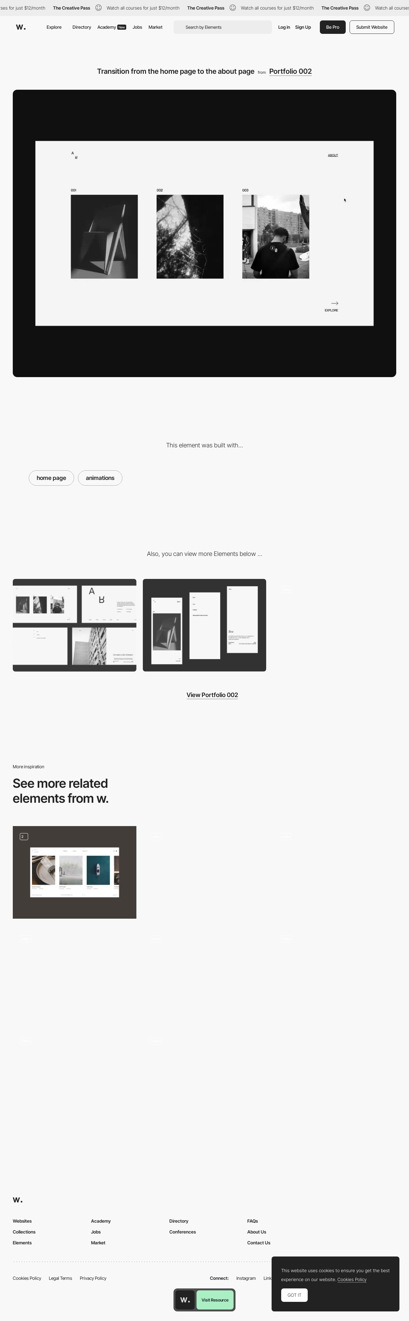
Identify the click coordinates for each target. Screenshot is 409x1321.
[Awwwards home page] (185, 1300)
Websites (22, 1221)
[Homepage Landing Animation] (204, 974)
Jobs (137, 27)
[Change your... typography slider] (204, 1076)
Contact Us (258, 1242)
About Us (256, 1231)
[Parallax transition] (334, 872)
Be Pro (332, 27)
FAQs (252, 1221)
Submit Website (372, 27)
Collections (24, 1231)
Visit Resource (215, 1299)
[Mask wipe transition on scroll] (334, 974)
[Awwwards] (21, 27)
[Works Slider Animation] (74, 872)
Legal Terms (60, 1278)
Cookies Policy (27, 1278)
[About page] (334, 625)
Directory (82, 27)
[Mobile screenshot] (204, 625)
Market (156, 27)
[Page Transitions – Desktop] (204, 872)
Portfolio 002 (290, 71)
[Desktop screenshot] (74, 625)
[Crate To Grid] (74, 1076)
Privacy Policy (93, 1278)
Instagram (246, 1278)
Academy (111, 27)
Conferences (182, 1231)
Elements (22, 1242)
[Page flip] (74, 974)
